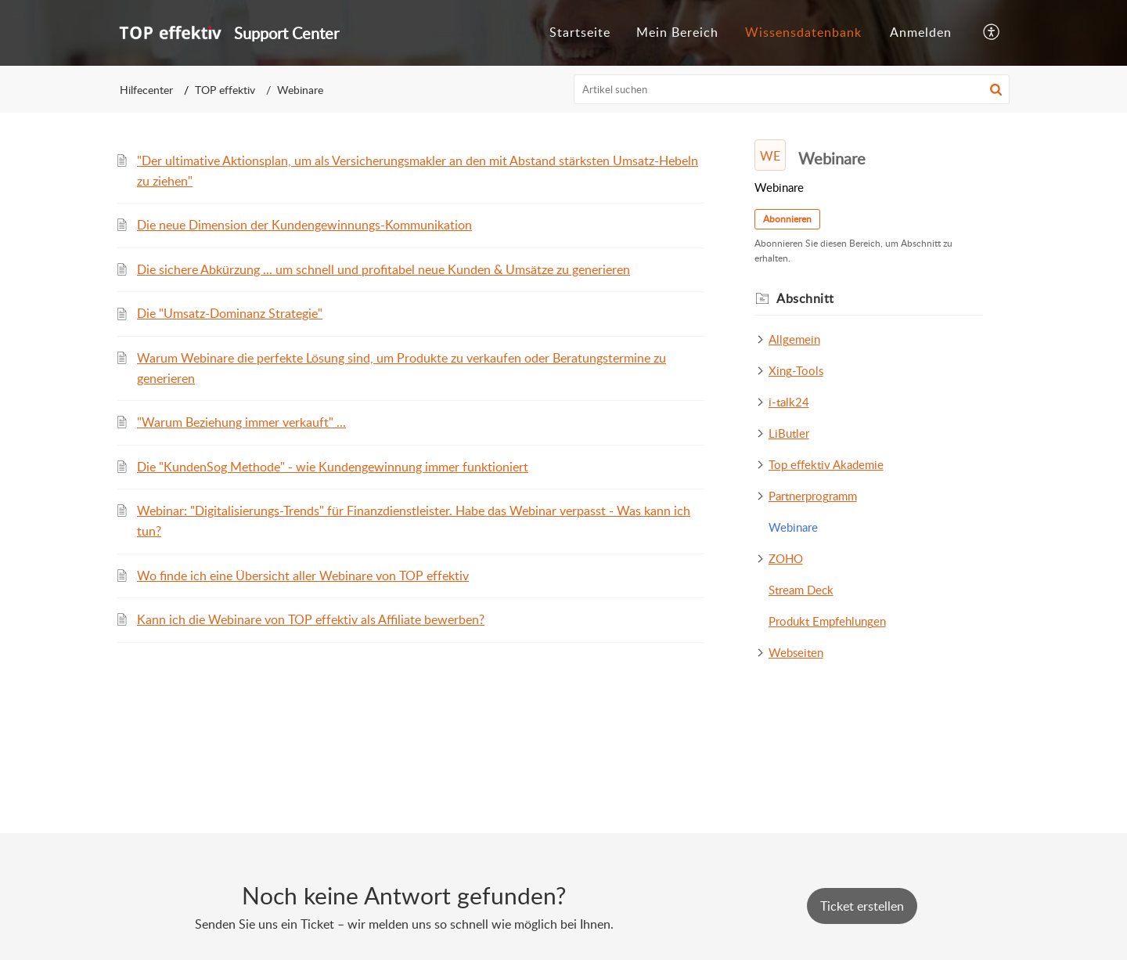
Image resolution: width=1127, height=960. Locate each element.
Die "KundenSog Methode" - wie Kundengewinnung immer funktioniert (332, 466)
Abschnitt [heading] (805, 298)
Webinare (793, 527)
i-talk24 (789, 402)
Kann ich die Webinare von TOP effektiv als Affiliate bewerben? (310, 619)
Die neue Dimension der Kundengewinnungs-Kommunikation (304, 224)
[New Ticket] (862, 906)
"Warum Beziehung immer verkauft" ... (241, 422)
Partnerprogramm (813, 495)
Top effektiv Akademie (826, 464)
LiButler (789, 433)
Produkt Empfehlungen (827, 621)
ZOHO (786, 558)
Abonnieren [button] (787, 219)
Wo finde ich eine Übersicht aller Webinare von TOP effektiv (303, 575)
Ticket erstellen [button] (862, 906)
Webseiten (796, 652)
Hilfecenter (146, 89)
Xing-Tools (796, 370)
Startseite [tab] (579, 32)
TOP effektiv (225, 89)
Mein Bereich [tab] (677, 32)
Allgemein (794, 339)
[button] (992, 33)
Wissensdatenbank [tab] (803, 32)
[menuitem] (921, 33)
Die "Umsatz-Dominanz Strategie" (229, 313)
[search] (792, 89)
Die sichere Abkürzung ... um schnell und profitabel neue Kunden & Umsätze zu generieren (383, 269)
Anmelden (921, 32)
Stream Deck (801, 589)
